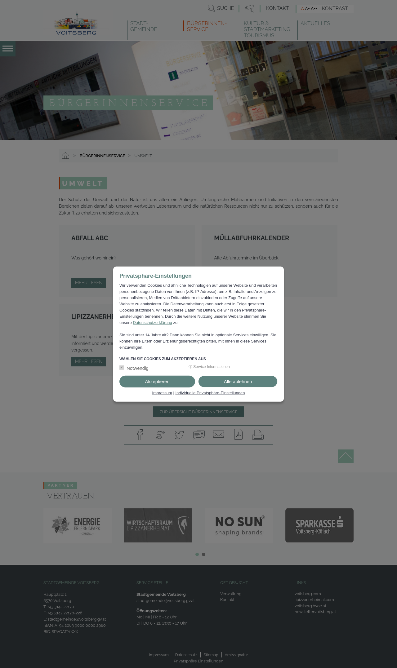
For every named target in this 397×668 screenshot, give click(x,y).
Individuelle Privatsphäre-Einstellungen (210, 393)
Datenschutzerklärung (152, 322)
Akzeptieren (157, 381)
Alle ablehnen (238, 381)
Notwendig (138, 368)
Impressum (162, 393)
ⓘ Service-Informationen (209, 367)
